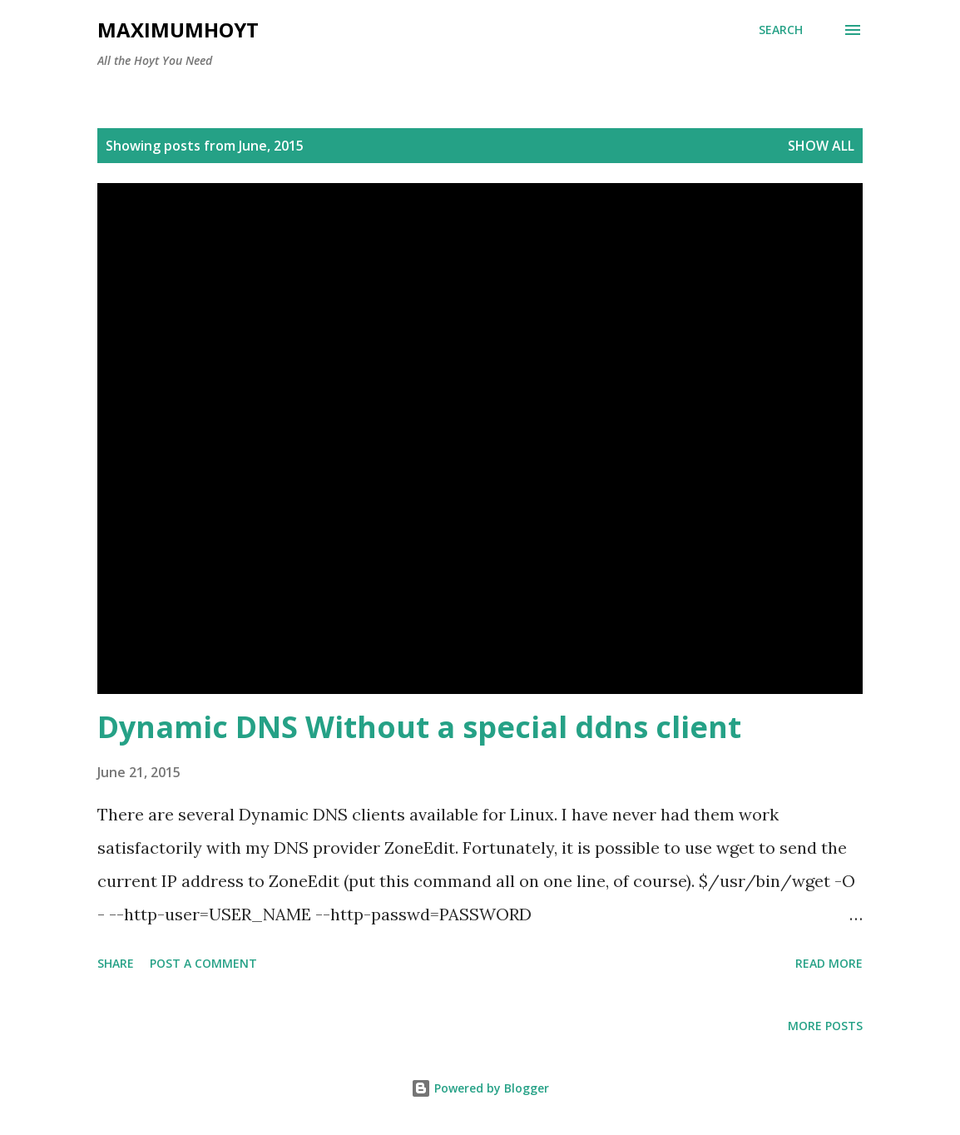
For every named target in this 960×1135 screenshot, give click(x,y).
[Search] (781, 30)
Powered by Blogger (480, 1088)
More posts (825, 1025)
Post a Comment (203, 963)
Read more (829, 963)
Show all (821, 145)
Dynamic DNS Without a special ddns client (419, 726)
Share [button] (115, 963)
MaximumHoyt (178, 29)
